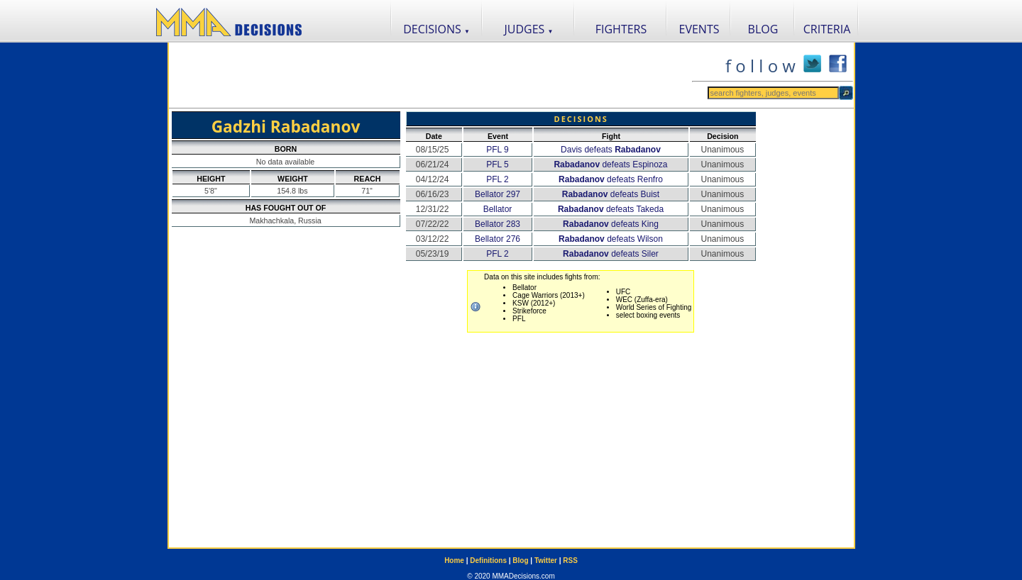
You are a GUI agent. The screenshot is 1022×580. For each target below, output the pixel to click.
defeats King (611, 224)
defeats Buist (610, 194)
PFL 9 (497, 150)
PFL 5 (497, 164)
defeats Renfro (611, 179)
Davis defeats (611, 150)
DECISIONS (436, 29)
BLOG (763, 29)
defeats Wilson (611, 239)
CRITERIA (827, 29)
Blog (520, 560)
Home (454, 560)
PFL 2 (497, 179)
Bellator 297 (497, 194)
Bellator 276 (497, 239)
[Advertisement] (430, 75)
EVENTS (699, 29)
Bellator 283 (497, 224)
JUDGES (529, 29)
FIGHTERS (621, 29)
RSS (570, 560)
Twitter (545, 560)
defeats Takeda (611, 209)
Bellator (497, 209)
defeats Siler (611, 254)
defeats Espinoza (610, 164)
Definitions (488, 560)
